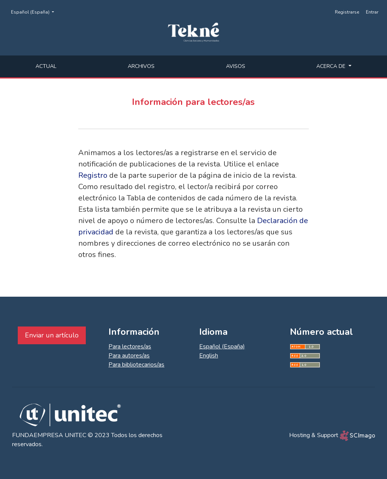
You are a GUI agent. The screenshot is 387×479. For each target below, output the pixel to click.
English (208, 355)
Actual (46, 66)
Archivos (141, 66)
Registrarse (347, 12)
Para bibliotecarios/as (136, 364)
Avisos (235, 66)
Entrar (372, 12)
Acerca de (331, 66)
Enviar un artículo (52, 335)
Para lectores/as (129, 346)
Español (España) (35, 11)
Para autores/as (129, 355)
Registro (92, 175)
